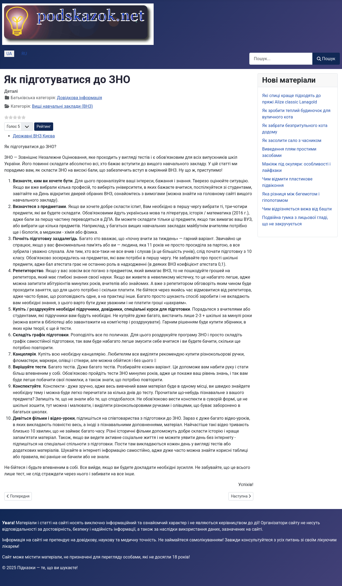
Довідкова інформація (79, 97)
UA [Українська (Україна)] (9, 53)
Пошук (326, 58)
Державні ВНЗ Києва (34, 135)
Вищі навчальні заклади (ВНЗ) (62, 106)
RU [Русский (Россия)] (24, 53)
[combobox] (281, 59)
